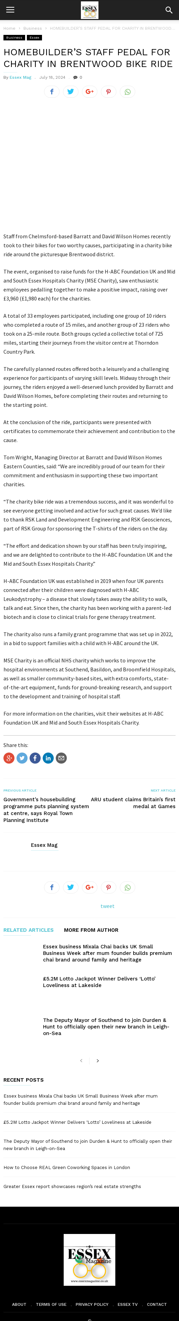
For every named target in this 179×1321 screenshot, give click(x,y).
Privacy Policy (92, 1286)
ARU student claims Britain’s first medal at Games (133, 803)
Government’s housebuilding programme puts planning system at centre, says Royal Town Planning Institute (46, 809)
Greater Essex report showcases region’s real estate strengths (72, 1168)
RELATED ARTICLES (28, 930)
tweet (108, 905)
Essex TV (128, 1286)
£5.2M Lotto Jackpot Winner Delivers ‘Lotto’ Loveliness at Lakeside (99, 982)
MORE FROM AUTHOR (91, 930)
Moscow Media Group (101, 1311)
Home (9, 28)
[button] (169, 10)
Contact (157, 1286)
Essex (34, 37)
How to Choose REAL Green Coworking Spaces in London (66, 1149)
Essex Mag (20, 77)
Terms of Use (51, 1286)
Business (14, 37)
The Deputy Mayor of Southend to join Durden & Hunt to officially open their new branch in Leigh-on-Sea (106, 1017)
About (19, 1286)
